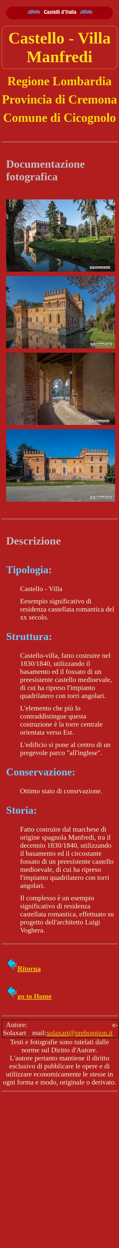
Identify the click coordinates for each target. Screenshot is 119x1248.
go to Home (29, 996)
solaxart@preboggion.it (79, 1033)
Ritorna (23, 968)
